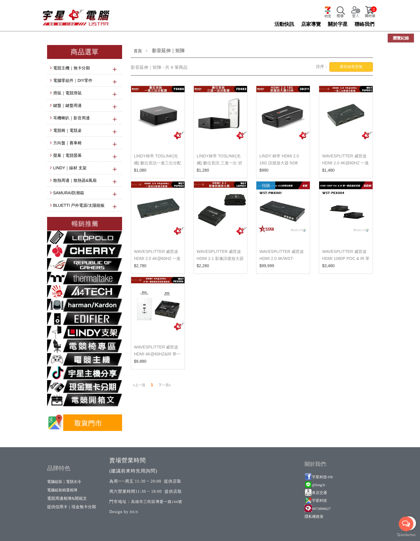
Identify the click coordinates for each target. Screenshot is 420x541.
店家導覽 (311, 24)
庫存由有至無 (351, 66)
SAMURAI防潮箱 (68, 192)
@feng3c (319, 485)
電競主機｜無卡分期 (71, 68)
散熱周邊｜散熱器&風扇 (74, 180)
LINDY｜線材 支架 (70, 168)
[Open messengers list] (406, 524)
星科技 (321, 500)
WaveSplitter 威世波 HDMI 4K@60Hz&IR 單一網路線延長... (157, 354)
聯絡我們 (364, 24)
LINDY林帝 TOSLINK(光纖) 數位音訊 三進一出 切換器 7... (219, 163)
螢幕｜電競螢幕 (67, 155)
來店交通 (320, 492)
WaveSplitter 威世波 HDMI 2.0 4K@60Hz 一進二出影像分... (345, 163)
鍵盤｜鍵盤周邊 (67, 105)
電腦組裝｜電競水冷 (64, 481)
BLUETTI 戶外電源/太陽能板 (79, 205)
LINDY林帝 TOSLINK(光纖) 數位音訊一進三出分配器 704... (157, 163)
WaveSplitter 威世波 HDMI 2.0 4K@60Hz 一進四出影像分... (157, 258)
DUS (134, 512)
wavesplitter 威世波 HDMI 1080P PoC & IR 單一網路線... (345, 258)
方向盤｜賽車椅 (67, 143)
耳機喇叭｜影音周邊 (71, 118)
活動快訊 (284, 24)
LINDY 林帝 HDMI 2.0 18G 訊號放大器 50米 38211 (279, 163)
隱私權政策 (314, 516)
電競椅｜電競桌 (67, 130)
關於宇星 (338, 24)
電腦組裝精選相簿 (62, 490)
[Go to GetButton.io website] (406, 535)
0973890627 (321, 508)
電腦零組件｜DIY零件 (72, 80)
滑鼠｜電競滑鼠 (67, 93)
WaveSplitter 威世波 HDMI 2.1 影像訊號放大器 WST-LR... (220, 258)
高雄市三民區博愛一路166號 (157, 501)
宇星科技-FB (322, 477)
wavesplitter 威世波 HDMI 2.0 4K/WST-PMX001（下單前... (281, 258)
